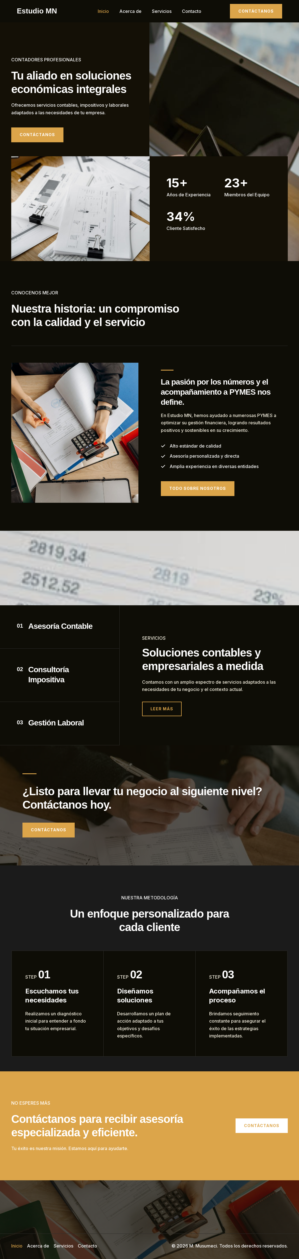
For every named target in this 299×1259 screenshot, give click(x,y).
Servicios (161, 11)
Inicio (105, 11)
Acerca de (131, 11)
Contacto (189, 11)
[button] (256, 11)
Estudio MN (37, 11)
